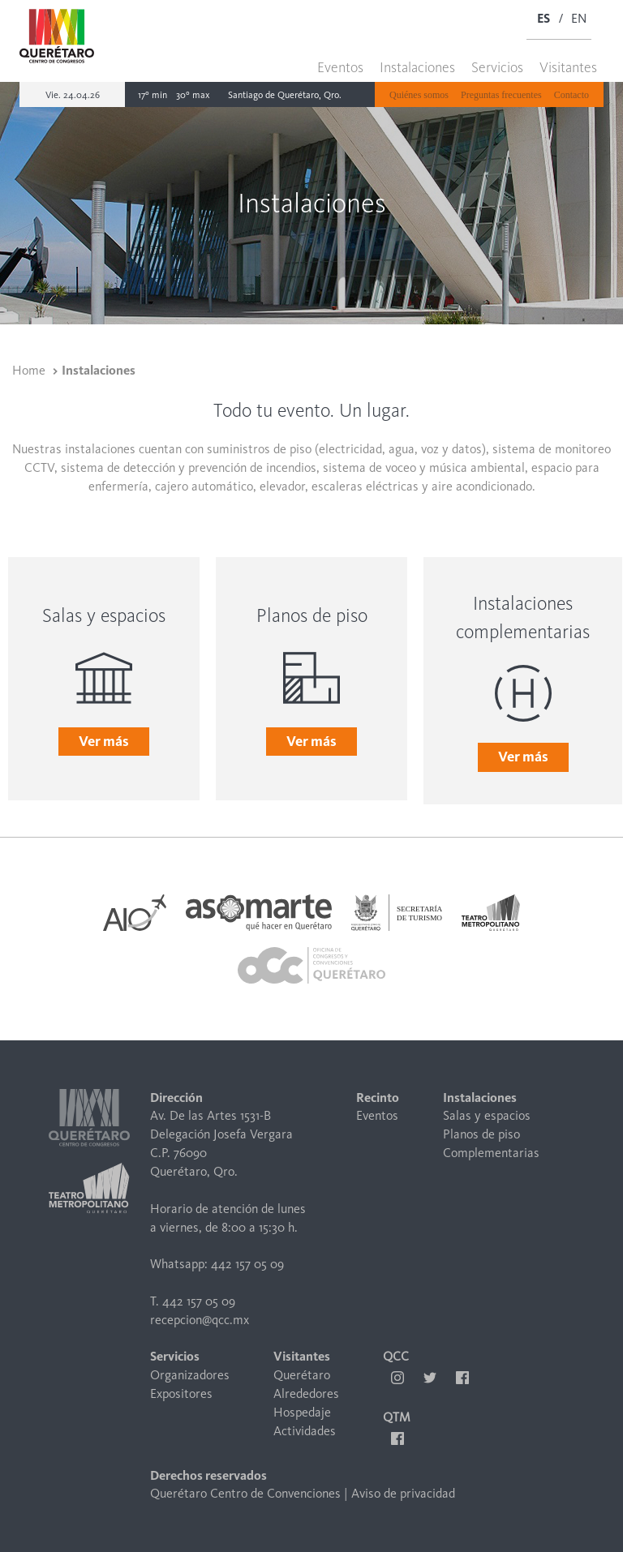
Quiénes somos (419, 95)
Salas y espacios (487, 1115)
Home (28, 370)
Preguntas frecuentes (501, 95)
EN (578, 18)
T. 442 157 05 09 (192, 1301)
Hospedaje (302, 1412)
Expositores (181, 1393)
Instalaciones (417, 67)
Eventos (340, 67)
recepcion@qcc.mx (199, 1319)
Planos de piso (481, 1134)
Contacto (571, 95)
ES (543, 18)
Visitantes (568, 67)
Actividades (304, 1430)
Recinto (377, 1097)
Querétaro (301, 1375)
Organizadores (190, 1375)
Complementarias (491, 1152)
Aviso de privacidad (403, 1493)
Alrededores (306, 1393)
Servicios (497, 67)
